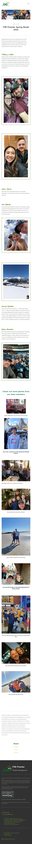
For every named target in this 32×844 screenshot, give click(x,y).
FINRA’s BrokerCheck (11, 786)
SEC (3, 781)
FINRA (27, 778)
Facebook (16, 747)
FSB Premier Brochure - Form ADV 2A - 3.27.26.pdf (14, 820)
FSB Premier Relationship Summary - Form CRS (13, 818)
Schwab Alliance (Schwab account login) (12, 832)
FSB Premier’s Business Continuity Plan (12, 824)
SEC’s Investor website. (24, 786)
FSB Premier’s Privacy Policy (10, 823)
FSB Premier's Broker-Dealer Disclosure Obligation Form (15, 819)
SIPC (2, 779)
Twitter (16, 749)
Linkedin (16, 752)
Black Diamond (7, 834)
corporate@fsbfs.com (8, 814)
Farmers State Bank (8, 835)
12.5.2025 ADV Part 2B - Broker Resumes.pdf (13, 821)
